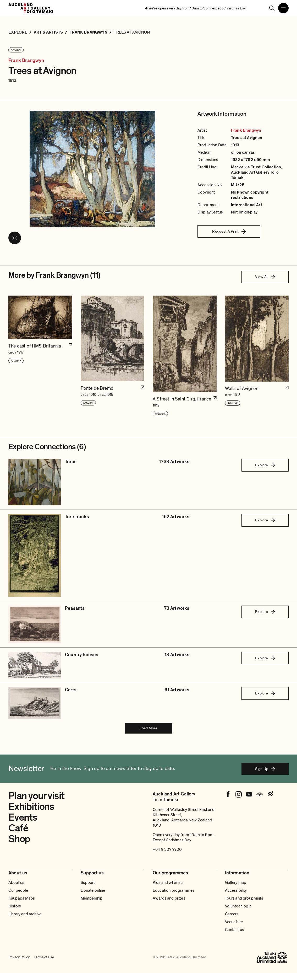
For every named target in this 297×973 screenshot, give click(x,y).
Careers (232, 914)
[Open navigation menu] (283, 8)
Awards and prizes (169, 898)
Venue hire (234, 922)
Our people (18, 890)
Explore (265, 465)
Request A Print (228, 231)
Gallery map (235, 882)
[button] (40, 356)
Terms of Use (44, 957)
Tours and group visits (244, 898)
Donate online (93, 890)
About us (16, 882)
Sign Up (265, 768)
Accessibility (236, 890)
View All (265, 276)
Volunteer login (238, 906)
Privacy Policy (19, 957)
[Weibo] (270, 794)
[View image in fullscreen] (14, 238)
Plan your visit (36, 796)
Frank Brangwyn (26, 60)
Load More (148, 728)
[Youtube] (249, 794)
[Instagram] (238, 794)
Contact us (234, 930)
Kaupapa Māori (21, 898)
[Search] (272, 8)
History (14, 906)
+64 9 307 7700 (167, 849)
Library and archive (24, 914)
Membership (92, 898)
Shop (19, 839)
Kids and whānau (168, 882)
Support (88, 882)
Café (18, 828)
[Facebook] (228, 794)
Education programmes (173, 890)
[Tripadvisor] (259, 794)
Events (22, 817)
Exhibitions (31, 807)
